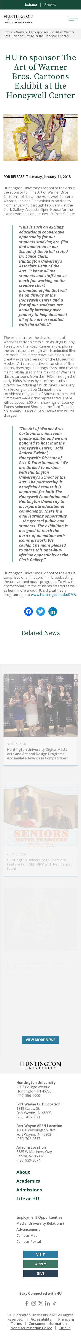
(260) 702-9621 (28, 1117)
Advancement (28, 1229)
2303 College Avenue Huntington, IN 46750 (34, 1089)
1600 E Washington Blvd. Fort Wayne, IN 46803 (36, 1132)
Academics (28, 1181)
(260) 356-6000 (28, 1095)
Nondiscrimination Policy (31, 1328)
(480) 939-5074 (28, 1160)
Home (8, 32)
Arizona (50, 5)
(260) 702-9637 (28, 1138)
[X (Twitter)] (40, 1303)
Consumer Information (48, 1323)
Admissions (29, 1190)
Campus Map (27, 1235)
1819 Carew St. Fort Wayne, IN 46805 (33, 1110)
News (20, 32)
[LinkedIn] (47, 1303)
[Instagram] (33, 1303)
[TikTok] (54, 1303)
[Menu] (73, 19)
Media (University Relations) (40, 1223)
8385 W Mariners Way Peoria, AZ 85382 (34, 1153)
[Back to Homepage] (40, 1065)
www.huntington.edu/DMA (53, 594)
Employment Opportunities (39, 1217)
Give (40, 1273)
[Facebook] (26, 1303)
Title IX (65, 1328)
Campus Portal (28, 1241)
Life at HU (27, 1199)
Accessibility (41, 1319)
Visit (40, 1254)
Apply (40, 1264)
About (23, 1172)
